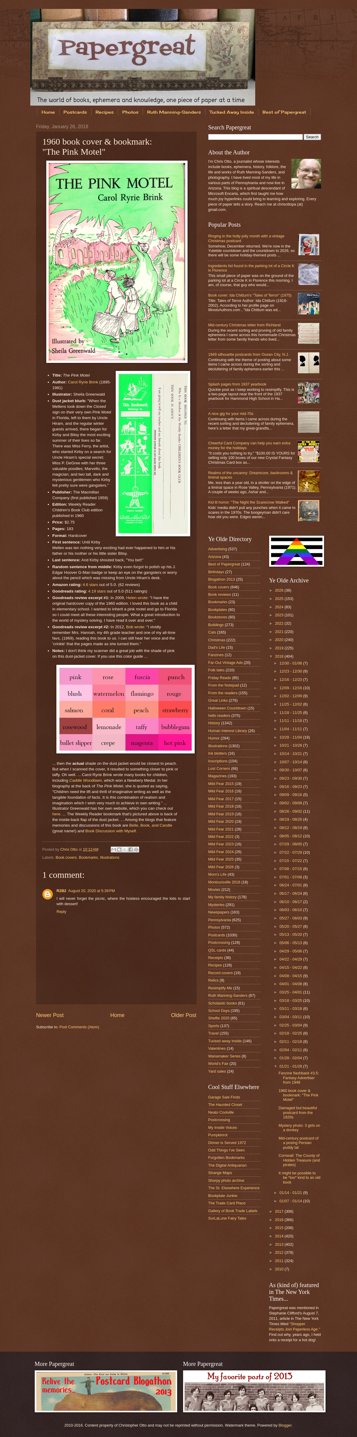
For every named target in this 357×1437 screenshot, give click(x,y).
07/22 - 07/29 (291, 852)
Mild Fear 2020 (221, 821)
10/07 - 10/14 (291, 762)
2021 (279, 631)
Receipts (215, 957)
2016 (279, 1219)
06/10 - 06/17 (291, 902)
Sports (213, 1026)
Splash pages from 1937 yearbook (237, 384)
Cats (212, 632)
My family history (222, 897)
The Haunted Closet (225, 1104)
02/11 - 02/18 (291, 1041)
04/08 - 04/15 (291, 976)
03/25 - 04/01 (291, 992)
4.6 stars (90, 584)
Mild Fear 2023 (221, 844)
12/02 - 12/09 (291, 696)
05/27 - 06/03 (291, 918)
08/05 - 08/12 (291, 836)
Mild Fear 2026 (221, 867)
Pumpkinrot (218, 1135)
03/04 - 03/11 (291, 1017)
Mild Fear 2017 (221, 799)
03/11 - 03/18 (291, 1008)
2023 (279, 615)
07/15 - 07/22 (291, 860)
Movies (214, 889)
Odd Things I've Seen (226, 1150)
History (214, 723)
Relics (213, 980)
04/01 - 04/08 (291, 984)
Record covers (220, 973)
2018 (279, 656)
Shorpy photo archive (226, 1180)
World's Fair (218, 1063)
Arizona (214, 556)
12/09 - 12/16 (291, 688)
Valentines (217, 1048)
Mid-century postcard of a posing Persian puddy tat (299, 1143)
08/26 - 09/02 (291, 811)
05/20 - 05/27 (291, 926)
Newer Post (50, 1015)
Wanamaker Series (224, 1056)
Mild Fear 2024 (221, 852)
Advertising (217, 549)
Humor (214, 738)
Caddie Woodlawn (85, 780)
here (56, 814)
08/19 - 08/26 (291, 819)
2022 (279, 623)
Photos (130, 112)
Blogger (285, 1425)
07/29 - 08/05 (291, 844)
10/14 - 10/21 (291, 753)
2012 (279, 1252)
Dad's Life (216, 647)
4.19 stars (97, 591)
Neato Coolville (221, 1112)
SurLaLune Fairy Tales (227, 1218)
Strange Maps (220, 1172)
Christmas (217, 640)
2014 (279, 1236)
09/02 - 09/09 (291, 803)
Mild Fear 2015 (221, 783)
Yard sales (217, 1071)
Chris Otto (69, 849)
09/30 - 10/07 (291, 770)
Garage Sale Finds (224, 1097)
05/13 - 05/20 (291, 934)
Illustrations (109, 857)
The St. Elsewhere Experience (234, 1188)
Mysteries (216, 904)
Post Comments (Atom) (79, 1027)
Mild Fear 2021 (221, 829)
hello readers (219, 715)
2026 (279, 590)
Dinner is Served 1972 (227, 1142)
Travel (213, 1033)
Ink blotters (217, 753)
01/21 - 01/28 (291, 1066)
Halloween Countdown (227, 708)
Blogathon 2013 (221, 579)
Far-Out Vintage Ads (225, 662)
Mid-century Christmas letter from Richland (244, 325)
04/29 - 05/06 (291, 951)
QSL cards (217, 950)
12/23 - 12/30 (291, 671)
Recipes (105, 112)
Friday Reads (219, 678)
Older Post (183, 1015)
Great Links (218, 700)
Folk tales (216, 670)
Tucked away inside (225, 1041)
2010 (279, 1269)
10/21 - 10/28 (291, 745)
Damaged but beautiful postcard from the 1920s (298, 1112)
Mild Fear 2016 (221, 791)
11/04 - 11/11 (291, 729)
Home (48, 112)
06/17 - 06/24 (291, 893)
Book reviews (219, 594)
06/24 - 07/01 (291, 885)
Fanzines (216, 655)
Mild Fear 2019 (221, 814)
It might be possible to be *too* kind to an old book (299, 1177)
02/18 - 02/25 (291, 1033)
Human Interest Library (227, 730)
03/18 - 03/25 (291, 1000)
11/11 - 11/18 (291, 720)
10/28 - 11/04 (291, 737)
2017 (279, 1211)
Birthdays (216, 572)
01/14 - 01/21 (291, 1192)
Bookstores (217, 617)
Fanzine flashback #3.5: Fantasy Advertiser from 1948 (299, 1078)
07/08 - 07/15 (291, 868)
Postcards (75, 112)
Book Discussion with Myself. (111, 831)
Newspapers (219, 912)
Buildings (216, 625)
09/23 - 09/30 (291, 778)
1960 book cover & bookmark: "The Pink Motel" (298, 1095)
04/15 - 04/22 (291, 967)
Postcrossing (219, 942)
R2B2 (61, 890)
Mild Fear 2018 (221, 806)
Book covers (66, 857)
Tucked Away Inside (232, 112)
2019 (279, 648)
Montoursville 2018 (224, 882)
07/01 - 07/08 (291, 877)
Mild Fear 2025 (221, 859)
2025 (279, 598)
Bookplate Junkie (222, 1195)
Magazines (217, 776)
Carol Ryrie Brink (83, 382)
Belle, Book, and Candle (150, 825)
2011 (279, 1261)
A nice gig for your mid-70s (230, 413)
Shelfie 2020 (219, 1018)
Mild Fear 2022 (221, 836)
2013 (279, 1244)
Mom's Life (217, 874)
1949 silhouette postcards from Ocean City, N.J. (248, 354)
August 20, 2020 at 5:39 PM (91, 890)
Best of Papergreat (224, 564)
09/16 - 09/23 (291, 786)
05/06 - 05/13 (291, 943)
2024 (279, 607)
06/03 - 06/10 (291, 910)
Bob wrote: (135, 627)
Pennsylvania (219, 920)
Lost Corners (219, 768)
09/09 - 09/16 (291, 794)
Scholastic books (222, 1003)
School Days (219, 1010)
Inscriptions (218, 761)
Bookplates (217, 609)
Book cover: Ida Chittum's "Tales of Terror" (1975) (250, 295)
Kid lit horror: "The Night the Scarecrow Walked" (248, 502)
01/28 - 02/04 (291, 1058)
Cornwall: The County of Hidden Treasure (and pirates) (299, 1160)
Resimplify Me (220, 988)
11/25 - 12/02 (291, 704)
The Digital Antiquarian (227, 1165)
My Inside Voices (222, 1127)
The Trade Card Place (227, 1203)
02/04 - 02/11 (291, 1050)
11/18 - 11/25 (291, 712)
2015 (279, 1228)
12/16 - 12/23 (291, 679)
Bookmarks (88, 857)
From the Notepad (223, 685)
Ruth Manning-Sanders (174, 112)
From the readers (223, 693)
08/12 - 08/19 (291, 827)
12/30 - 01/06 (291, 663)
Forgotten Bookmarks (226, 1157)
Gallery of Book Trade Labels (233, 1211)
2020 (279, 639)
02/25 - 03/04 (291, 1025)
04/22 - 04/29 (291, 959)
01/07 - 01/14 (291, 1201)
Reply (61, 911)
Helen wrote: (137, 598)
